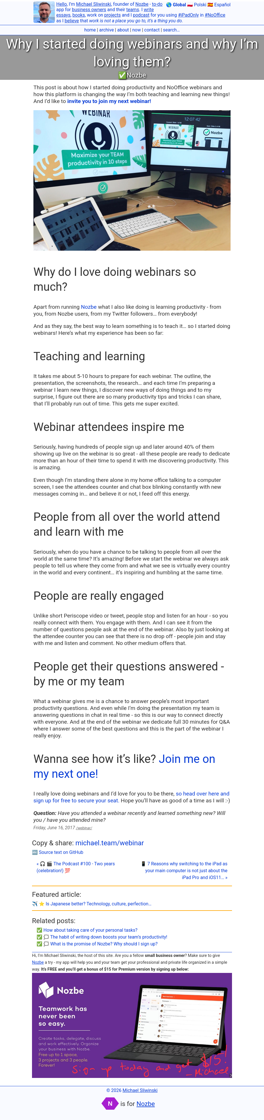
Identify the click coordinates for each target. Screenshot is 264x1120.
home (90, 30)
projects (112, 15)
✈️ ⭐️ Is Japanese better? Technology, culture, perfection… (91, 904)
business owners (89, 9)
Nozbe (142, 4)
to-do (157, 4)
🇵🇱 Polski (196, 4)
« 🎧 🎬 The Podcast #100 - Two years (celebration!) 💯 (76, 867)
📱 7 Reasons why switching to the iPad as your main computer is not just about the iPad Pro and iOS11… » (184, 870)
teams (132, 9)
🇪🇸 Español (219, 4)
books (79, 15)
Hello (61, 4)
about (123, 30)
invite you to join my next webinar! (109, 101)
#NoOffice (215, 15)
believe (72, 20)
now (136, 30)
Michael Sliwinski (93, 4)
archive (106, 30)
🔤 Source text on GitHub (57, 852)
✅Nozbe (132, 75)
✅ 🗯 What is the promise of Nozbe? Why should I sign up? (97, 944)
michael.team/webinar (109, 843)
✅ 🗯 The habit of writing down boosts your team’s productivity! (102, 937)
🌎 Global (176, 4)
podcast (141, 15)
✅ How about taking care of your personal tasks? (87, 930)
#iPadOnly (188, 15)
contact (152, 30)
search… (171, 30)
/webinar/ (84, 828)
